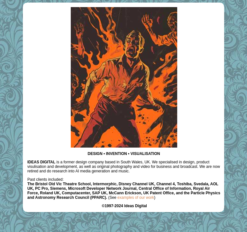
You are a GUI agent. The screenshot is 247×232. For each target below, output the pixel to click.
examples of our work (135, 197)
